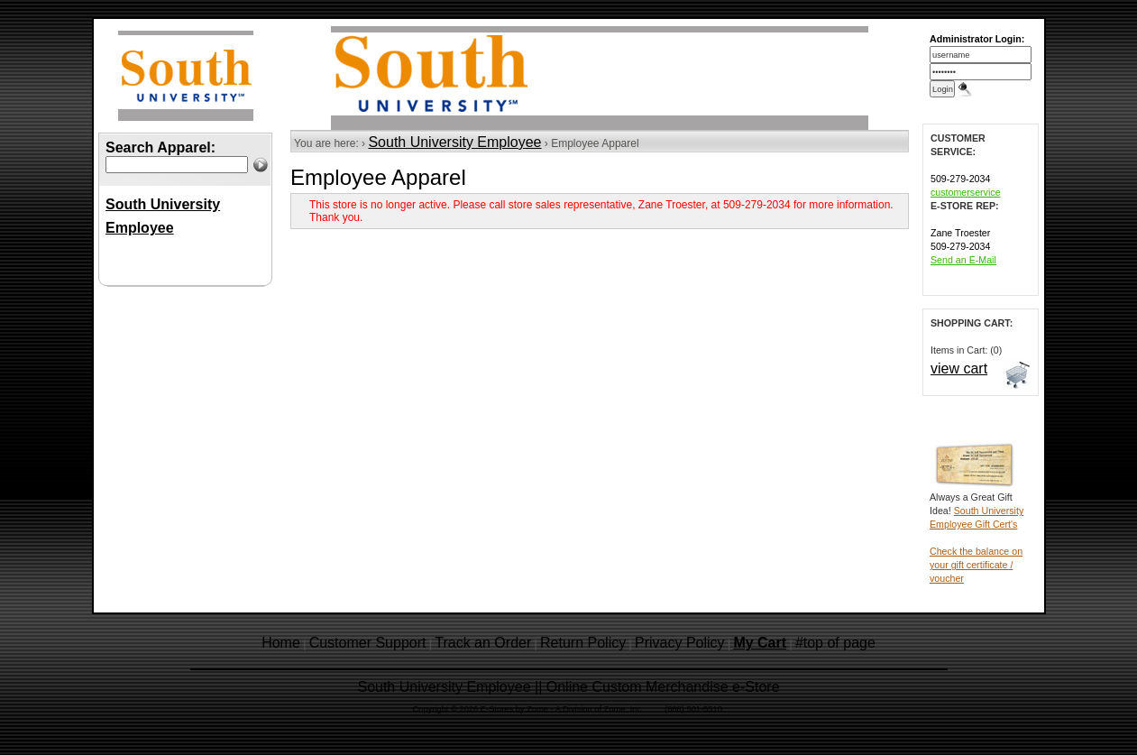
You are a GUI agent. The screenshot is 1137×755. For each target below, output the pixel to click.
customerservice (966, 192)
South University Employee (454, 142)
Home (280, 642)
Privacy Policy (680, 642)
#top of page (835, 642)
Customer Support (367, 642)
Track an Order (483, 642)
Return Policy (583, 642)
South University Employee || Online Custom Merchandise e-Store (568, 687)
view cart (959, 368)
